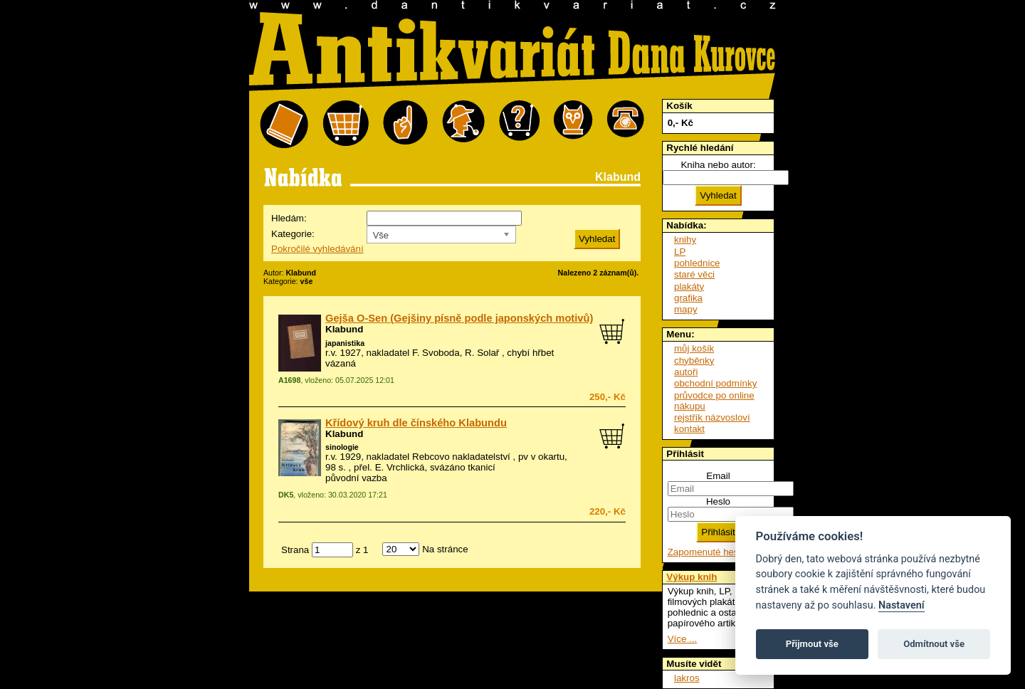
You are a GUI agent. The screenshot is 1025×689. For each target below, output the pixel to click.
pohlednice (697, 263)
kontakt (689, 429)
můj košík (694, 348)
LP (679, 251)
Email (718, 475)
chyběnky (694, 360)
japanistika (344, 343)
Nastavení (901, 605)
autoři (686, 372)
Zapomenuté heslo (707, 552)
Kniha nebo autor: (717, 164)
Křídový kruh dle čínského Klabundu (416, 422)
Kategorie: (293, 233)
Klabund (344, 329)
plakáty (689, 286)
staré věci (694, 274)
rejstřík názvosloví (712, 417)
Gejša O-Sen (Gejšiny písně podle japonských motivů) (459, 318)
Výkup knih (691, 577)
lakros (687, 678)
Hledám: (289, 218)
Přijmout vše (812, 643)
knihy (685, 239)
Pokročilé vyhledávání (317, 248)
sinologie (342, 447)
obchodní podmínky (715, 383)
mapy (686, 309)
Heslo (718, 501)
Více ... (682, 638)
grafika (688, 298)
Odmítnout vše (933, 643)
